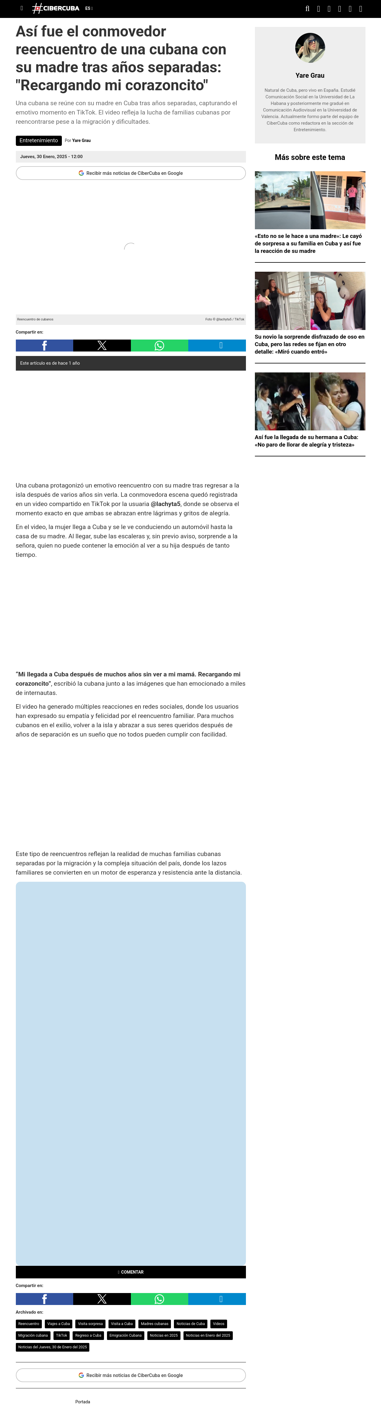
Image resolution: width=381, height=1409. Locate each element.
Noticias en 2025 (164, 1335)
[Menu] (22, 8)
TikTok (61, 1335)
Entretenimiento (38, 140)
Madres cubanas (155, 1323)
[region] (131, 424)
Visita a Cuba (122, 1323)
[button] (45, 346)
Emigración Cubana (125, 1335)
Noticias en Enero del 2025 (208, 1335)
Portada (82, 1401)
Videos (218, 1323)
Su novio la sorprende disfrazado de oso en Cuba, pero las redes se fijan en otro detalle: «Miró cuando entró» (310, 344)
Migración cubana (33, 1335)
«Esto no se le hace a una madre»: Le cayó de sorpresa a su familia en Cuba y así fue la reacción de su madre (308, 243)
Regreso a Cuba (88, 1335)
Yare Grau (81, 140)
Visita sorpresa (90, 1323)
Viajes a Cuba (58, 1323)
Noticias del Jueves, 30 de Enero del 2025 (52, 1347)
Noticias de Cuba (191, 1323)
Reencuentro (28, 1323)
